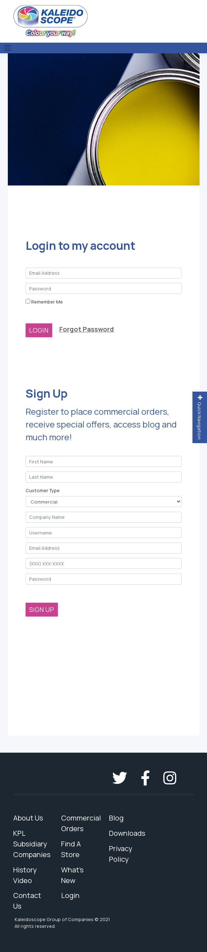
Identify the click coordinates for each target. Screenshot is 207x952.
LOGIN (38, 330)
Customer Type (43, 490)
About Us (28, 818)
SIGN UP (41, 609)
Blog (116, 818)
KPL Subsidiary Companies (31, 843)
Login (70, 895)
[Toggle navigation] (7, 48)
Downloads (127, 833)
